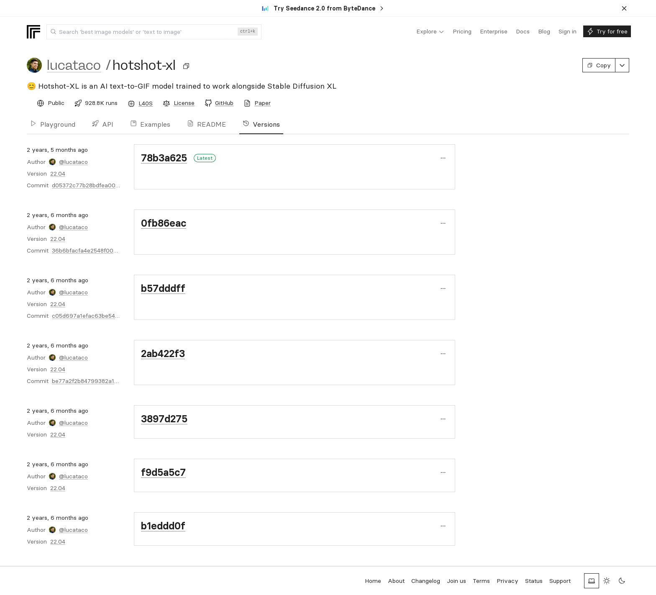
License (184, 103)
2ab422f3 (163, 353)
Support (560, 581)
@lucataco (73, 162)
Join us (456, 581)
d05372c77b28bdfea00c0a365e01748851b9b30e (119, 185)
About (396, 581)
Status (534, 581)
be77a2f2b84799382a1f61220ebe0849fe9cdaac (117, 381)
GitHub (224, 103)
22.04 (57, 173)
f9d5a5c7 (163, 472)
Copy (599, 65)
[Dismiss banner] (624, 8)
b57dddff (163, 288)
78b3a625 (164, 158)
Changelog (425, 581)
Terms (481, 581)
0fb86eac (163, 223)
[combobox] (154, 32)
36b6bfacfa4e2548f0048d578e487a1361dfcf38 (116, 250)
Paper (262, 103)
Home (373, 581)
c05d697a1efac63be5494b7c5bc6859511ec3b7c (118, 315)
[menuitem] (430, 32)
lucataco (74, 65)
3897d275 (164, 419)
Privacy (507, 581)
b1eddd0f (163, 526)
